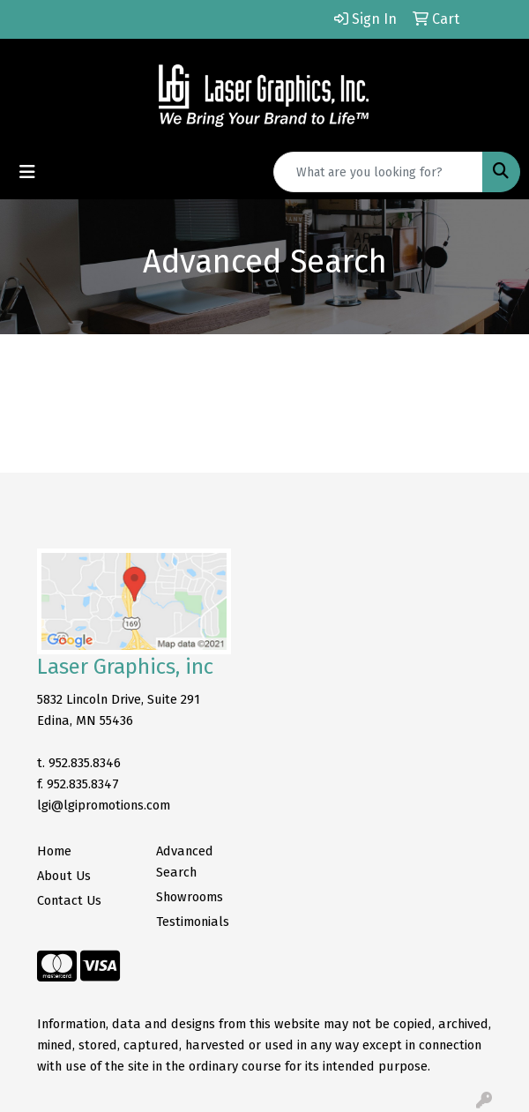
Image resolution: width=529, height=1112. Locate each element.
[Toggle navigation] (27, 172)
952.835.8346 (84, 763)
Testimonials (192, 921)
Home (54, 851)
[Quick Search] (378, 172)
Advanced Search (184, 861)
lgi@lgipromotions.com (103, 805)
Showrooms (189, 897)
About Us (64, 876)
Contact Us (69, 900)
